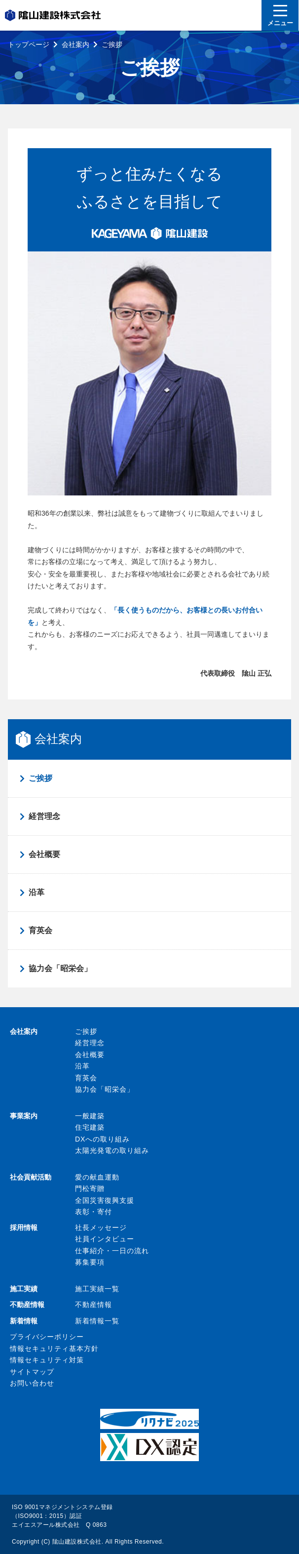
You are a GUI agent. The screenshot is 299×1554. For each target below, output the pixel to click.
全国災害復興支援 (104, 1200)
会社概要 (44, 854)
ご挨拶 (40, 778)
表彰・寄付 (93, 1212)
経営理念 (44, 816)
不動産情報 (93, 1305)
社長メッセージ (101, 1227)
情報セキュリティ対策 (47, 1360)
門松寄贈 (90, 1188)
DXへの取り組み (102, 1139)
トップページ (28, 44)
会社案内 (75, 44)
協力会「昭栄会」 (60, 968)
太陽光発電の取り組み (112, 1150)
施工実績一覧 (97, 1289)
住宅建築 (90, 1127)
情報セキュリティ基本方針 (54, 1348)
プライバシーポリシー (47, 1337)
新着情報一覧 (97, 1321)
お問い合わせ (32, 1383)
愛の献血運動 (97, 1177)
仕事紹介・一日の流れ (112, 1251)
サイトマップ (32, 1372)
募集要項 (90, 1262)
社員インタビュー (104, 1239)
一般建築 (90, 1116)
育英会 (40, 930)
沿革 (36, 892)
